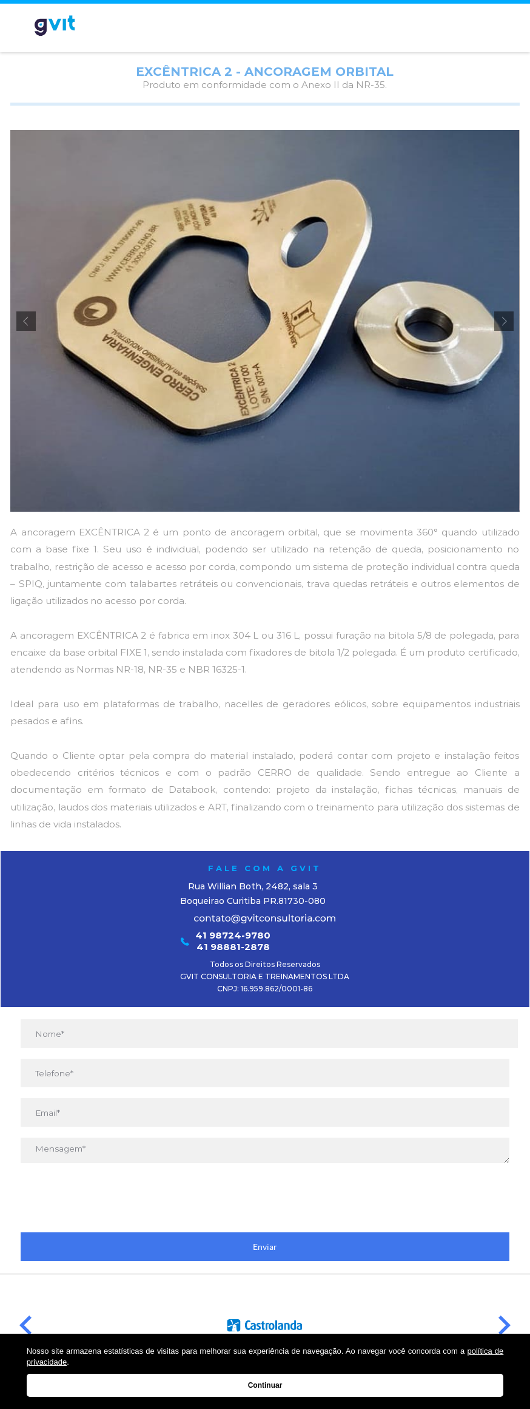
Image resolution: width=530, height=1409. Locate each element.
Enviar (265, 1247)
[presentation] (265, 1197)
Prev (25, 1325)
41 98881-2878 (233, 946)
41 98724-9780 (232, 935)
